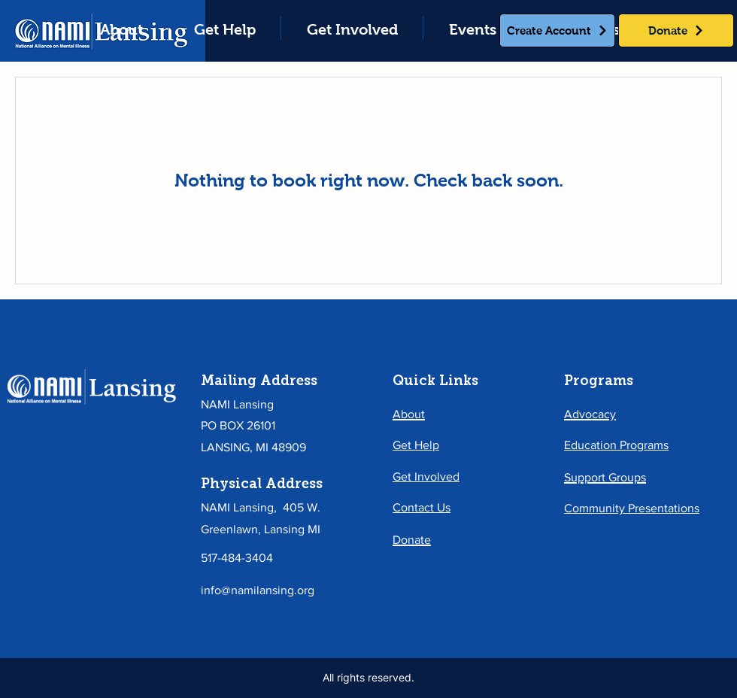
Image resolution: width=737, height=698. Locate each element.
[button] (224, 28)
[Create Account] (557, 30)
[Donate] (676, 30)
